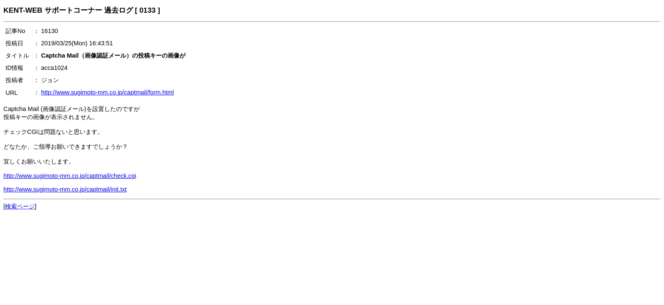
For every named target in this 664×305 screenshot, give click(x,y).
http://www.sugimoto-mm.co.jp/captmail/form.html (107, 92)
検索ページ (20, 206)
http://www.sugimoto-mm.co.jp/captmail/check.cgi (69, 175)
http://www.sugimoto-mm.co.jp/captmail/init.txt (65, 189)
